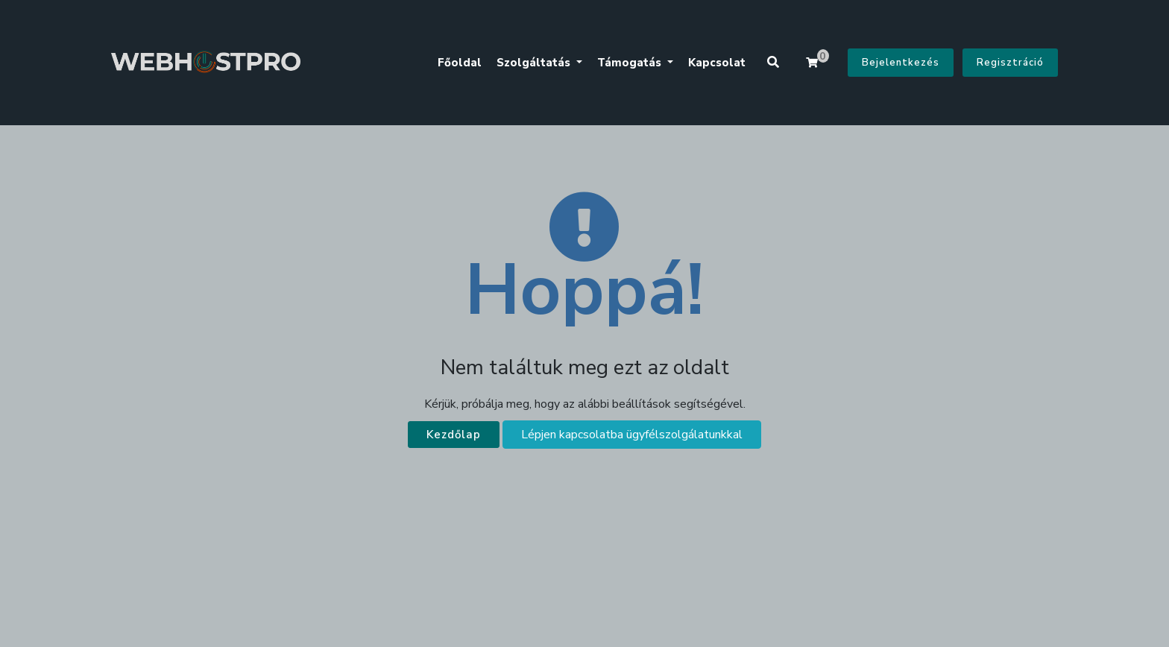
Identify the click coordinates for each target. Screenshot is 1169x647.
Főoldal (460, 62)
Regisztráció (1010, 62)
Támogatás (630, 62)
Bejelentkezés (900, 62)
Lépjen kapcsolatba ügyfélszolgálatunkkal (632, 434)
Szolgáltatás (535, 62)
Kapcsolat (717, 62)
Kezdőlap (453, 434)
